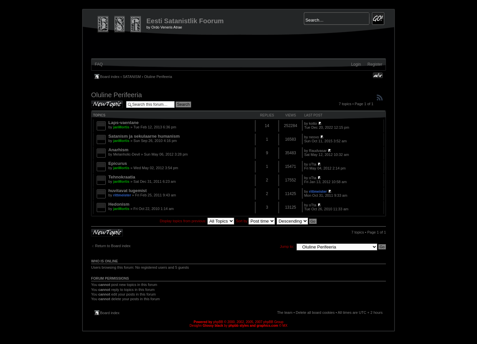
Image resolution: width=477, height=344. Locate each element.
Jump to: (287, 246)
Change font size (378, 75)
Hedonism (119, 204)
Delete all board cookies (315, 312)
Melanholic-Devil (126, 154)
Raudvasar (318, 151)
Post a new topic (107, 104)
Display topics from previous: (197, 221)
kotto (313, 123)
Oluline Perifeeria (158, 77)
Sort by (255, 221)
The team (284, 312)
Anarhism (118, 149)
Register (374, 64)
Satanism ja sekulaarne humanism (144, 136)
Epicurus (117, 163)
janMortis (121, 127)
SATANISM (132, 77)
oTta (312, 164)
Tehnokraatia (121, 176)
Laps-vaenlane (123, 122)
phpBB (218, 322)
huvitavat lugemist (127, 190)
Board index (110, 77)
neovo (314, 137)
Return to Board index (113, 246)
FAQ (99, 64)
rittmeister (122, 195)
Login (356, 64)
